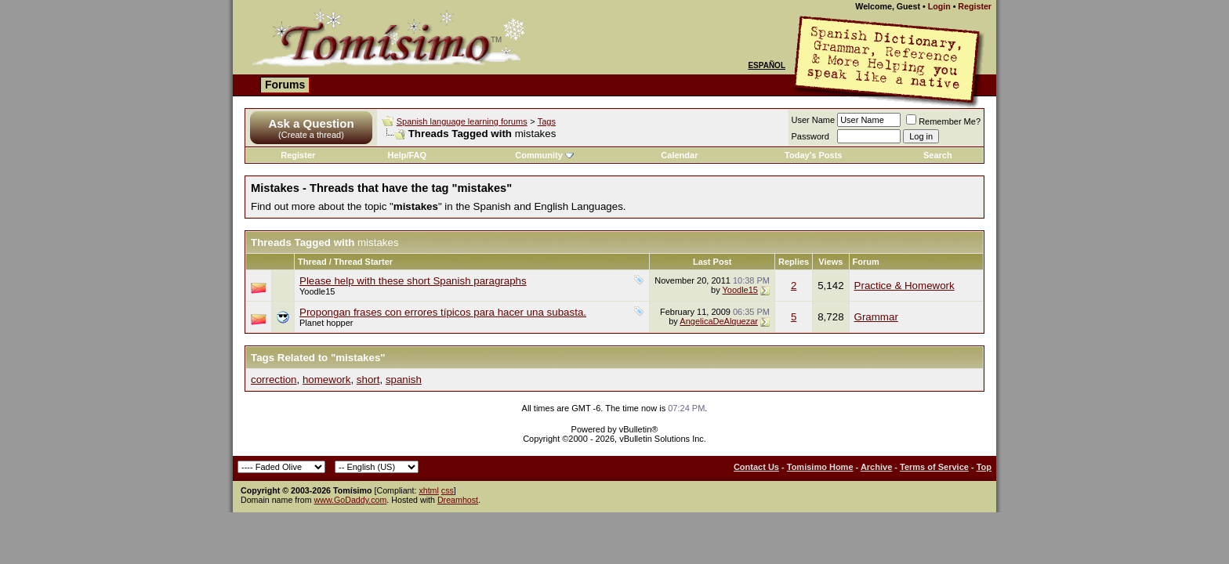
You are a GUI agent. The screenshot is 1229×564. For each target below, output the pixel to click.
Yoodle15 (317, 291)
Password (810, 136)
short (368, 379)
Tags (547, 121)
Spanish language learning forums (462, 121)
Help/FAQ (407, 155)
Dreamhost (457, 499)
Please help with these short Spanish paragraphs (413, 281)
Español (766, 65)
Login (939, 6)
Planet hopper (326, 322)
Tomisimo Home (820, 467)
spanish (404, 379)
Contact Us (756, 467)
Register (975, 6)
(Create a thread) (311, 134)
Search (937, 155)
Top (984, 467)
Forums (285, 84)
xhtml (428, 490)
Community (544, 155)
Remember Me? (943, 121)
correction (274, 379)
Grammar (876, 317)
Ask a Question (310, 123)
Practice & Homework (904, 285)
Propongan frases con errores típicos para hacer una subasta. (442, 312)
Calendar (679, 155)
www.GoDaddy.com (350, 499)
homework (326, 379)
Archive (876, 467)
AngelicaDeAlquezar (719, 321)
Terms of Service (934, 467)
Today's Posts (813, 155)
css (447, 490)
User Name (814, 120)
